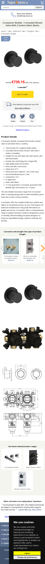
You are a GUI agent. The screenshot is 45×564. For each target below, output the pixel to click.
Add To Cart (22, 94)
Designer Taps (32, 31)
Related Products (22, 130)
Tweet (22, 117)
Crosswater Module (8, 34)
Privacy (7, 550)
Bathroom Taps (19, 31)
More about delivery (22, 108)
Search (39, 7)
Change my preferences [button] (27, 557)
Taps (9, 31)
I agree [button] (27, 553)
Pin (32, 117)
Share (13, 117)
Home (3, 31)
